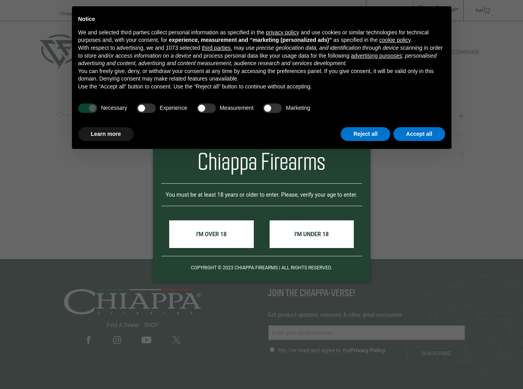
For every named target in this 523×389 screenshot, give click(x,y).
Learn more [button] (106, 134)
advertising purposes (376, 56)
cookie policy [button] (394, 40)
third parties (216, 48)
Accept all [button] (419, 134)
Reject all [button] (365, 134)
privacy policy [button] (282, 32)
